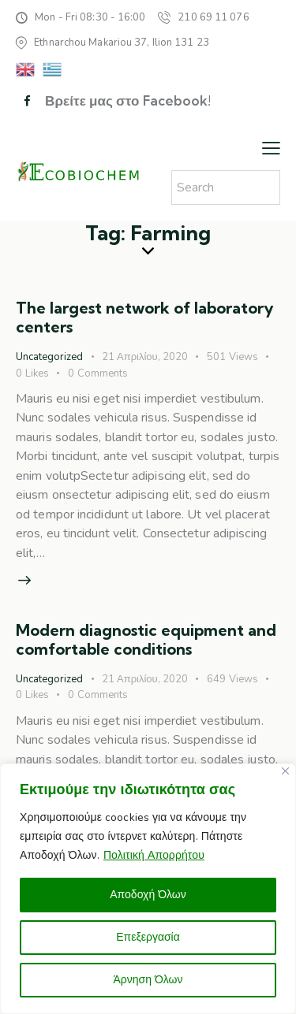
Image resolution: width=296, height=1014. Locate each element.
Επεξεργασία (148, 937)
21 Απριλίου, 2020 (145, 357)
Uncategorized (49, 357)
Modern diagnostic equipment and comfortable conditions (146, 639)
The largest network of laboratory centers (145, 317)
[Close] (285, 770)
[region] (148, 888)
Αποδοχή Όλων (147, 894)
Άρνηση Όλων (147, 979)
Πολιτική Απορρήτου (153, 855)
